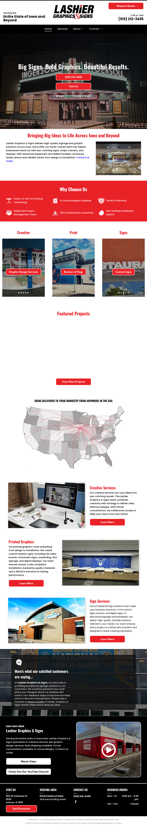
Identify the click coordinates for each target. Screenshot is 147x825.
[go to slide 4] (25, 292)
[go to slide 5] (28, 292)
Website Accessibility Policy (109, 819)
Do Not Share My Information (51, 819)
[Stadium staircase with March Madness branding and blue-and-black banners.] (127, 334)
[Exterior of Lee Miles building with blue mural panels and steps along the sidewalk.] (100, 361)
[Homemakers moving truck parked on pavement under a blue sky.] (46, 361)
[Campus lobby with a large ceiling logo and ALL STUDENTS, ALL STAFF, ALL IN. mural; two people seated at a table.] (20, 361)
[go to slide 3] (23, 292)
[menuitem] (48, 28)
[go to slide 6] (78, 292)
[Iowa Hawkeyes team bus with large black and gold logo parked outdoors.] (46, 334)
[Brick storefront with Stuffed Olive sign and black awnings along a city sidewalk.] (73, 334)
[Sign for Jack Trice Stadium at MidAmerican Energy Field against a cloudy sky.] (20, 334)
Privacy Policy (33, 819)
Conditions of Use (69, 819)
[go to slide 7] (80, 292)
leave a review (36, 701)
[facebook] (76, 802)
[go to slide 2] (21, 292)
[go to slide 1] (19, 292)
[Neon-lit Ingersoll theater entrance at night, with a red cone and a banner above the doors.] (127, 361)
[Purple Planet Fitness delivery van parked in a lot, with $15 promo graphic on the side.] (73, 361)
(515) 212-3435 (130, 19)
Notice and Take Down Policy (87, 819)
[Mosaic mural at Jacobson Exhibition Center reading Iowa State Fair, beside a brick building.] (100, 334)
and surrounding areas (53, 799)
